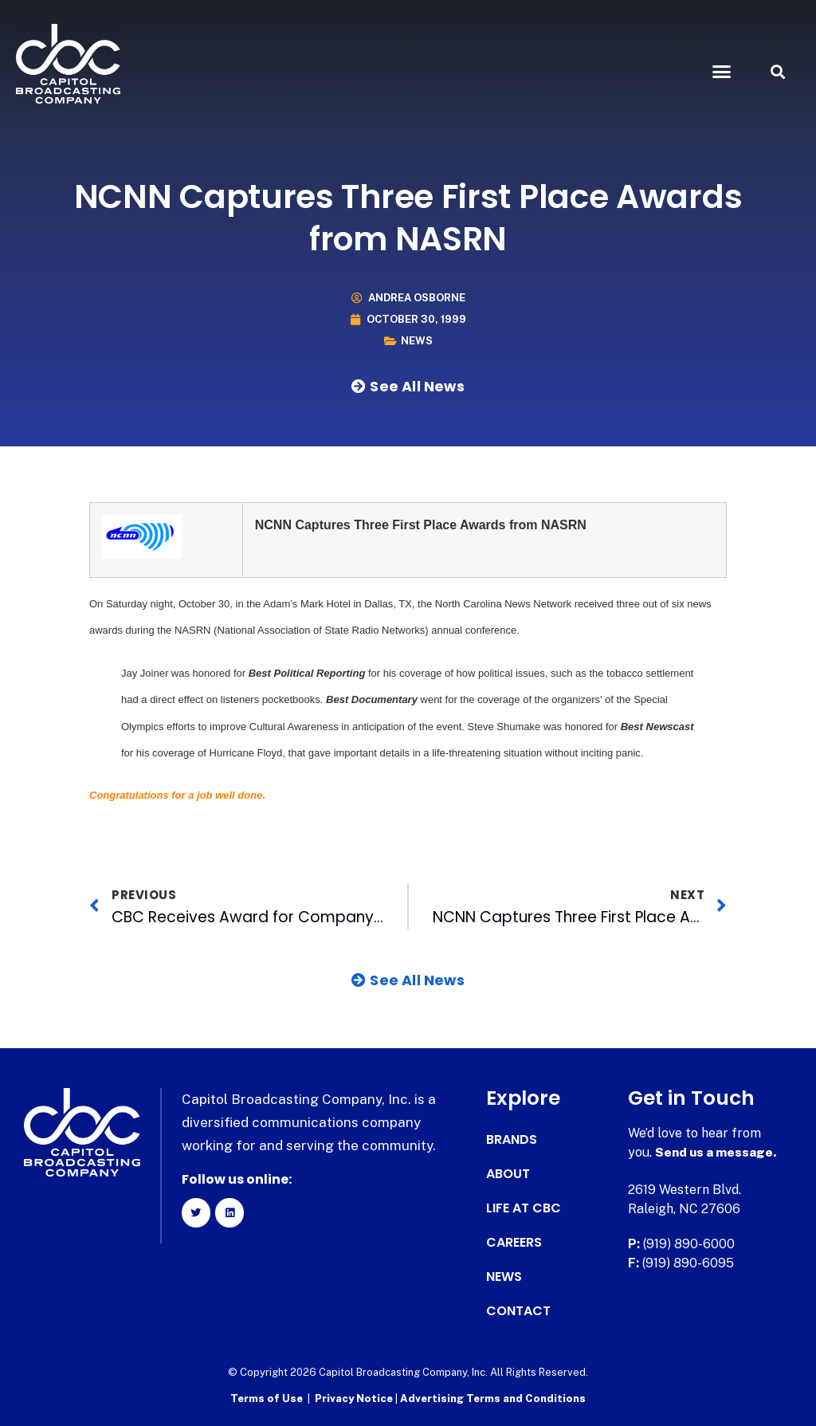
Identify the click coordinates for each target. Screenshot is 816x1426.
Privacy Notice (355, 1398)
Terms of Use (266, 1398)
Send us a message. (717, 1152)
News (417, 341)
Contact (518, 1311)
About (508, 1174)
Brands (511, 1140)
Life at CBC (523, 1208)
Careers (514, 1243)
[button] (721, 72)
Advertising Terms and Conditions (493, 1398)
